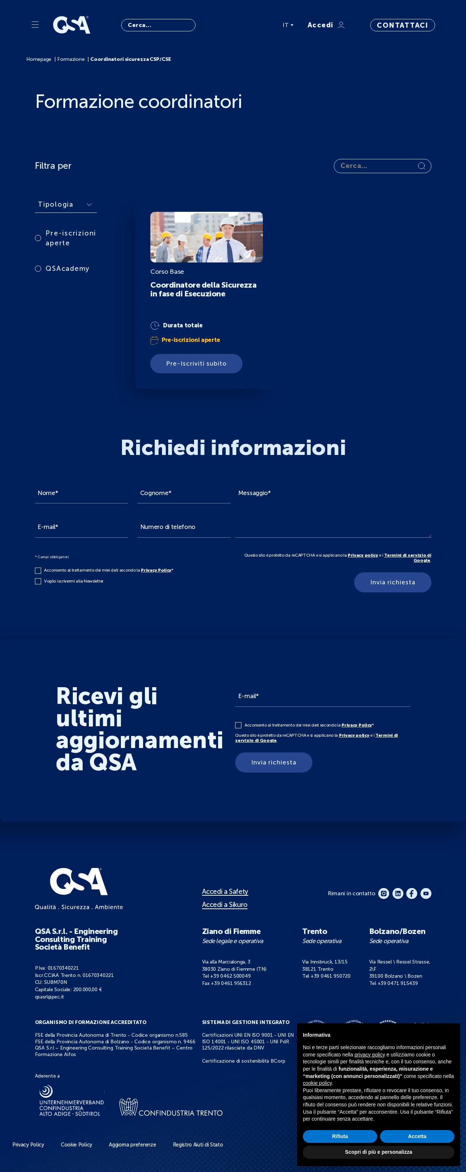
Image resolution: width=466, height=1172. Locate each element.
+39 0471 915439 (398, 983)
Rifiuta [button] (340, 1136)
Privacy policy (363, 555)
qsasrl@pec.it (49, 997)
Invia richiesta (392, 582)
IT (288, 25)
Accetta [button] (417, 1136)
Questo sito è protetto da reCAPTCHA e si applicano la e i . (337, 558)
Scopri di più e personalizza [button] (378, 1152)
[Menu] (35, 25)
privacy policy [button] (370, 1055)
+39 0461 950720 (331, 976)
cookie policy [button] (317, 1083)
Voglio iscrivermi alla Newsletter (73, 581)
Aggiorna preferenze (132, 1144)
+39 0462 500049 (230, 976)
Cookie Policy (76, 1144)
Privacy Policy (156, 570)
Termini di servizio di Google (407, 558)
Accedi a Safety (225, 891)
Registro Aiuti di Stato (198, 1144)
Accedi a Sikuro (225, 904)
